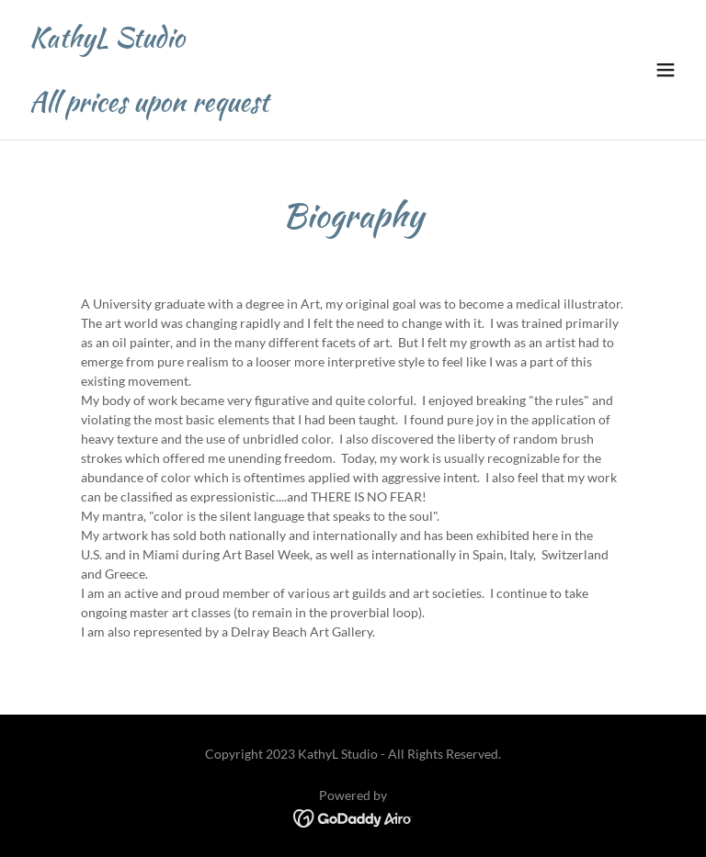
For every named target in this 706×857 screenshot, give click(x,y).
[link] (148, 106)
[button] (665, 69)
